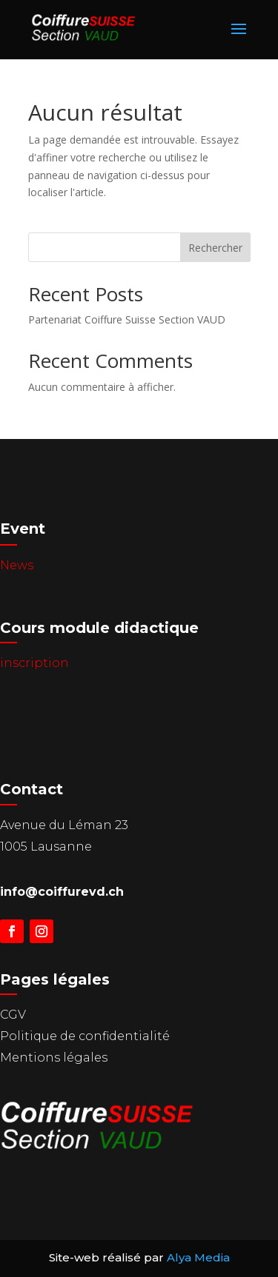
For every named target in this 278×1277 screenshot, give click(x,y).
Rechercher (215, 248)
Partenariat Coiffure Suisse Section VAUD (126, 319)
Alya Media (198, 1257)
